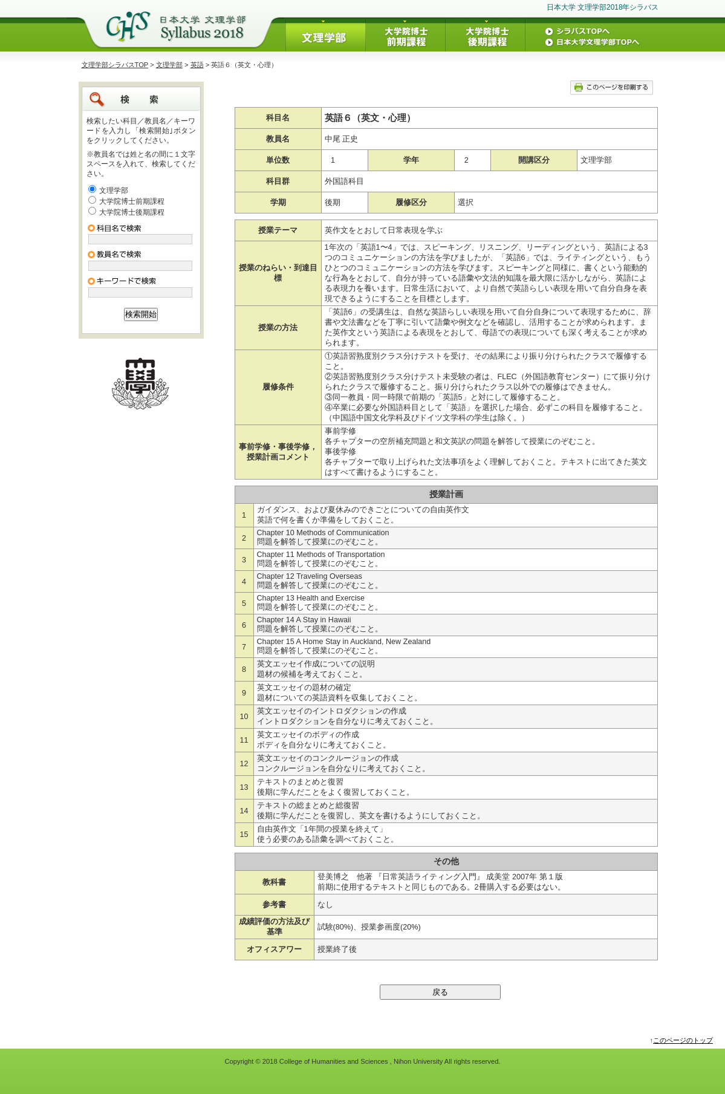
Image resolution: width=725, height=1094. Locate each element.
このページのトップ (683, 1040)
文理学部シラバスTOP (115, 64)
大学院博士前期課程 (131, 201)
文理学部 (169, 64)
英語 (197, 64)
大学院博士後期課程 (131, 212)
